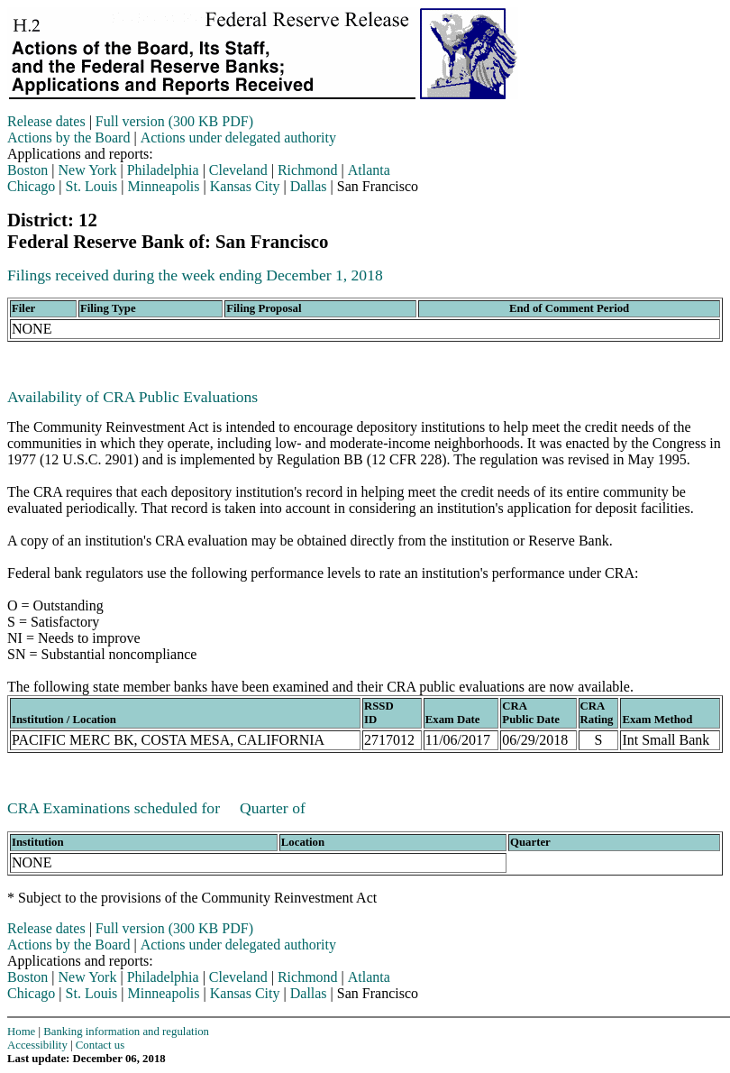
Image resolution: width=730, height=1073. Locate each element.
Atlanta (369, 170)
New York (88, 170)
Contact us (100, 1045)
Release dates (46, 121)
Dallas (308, 186)
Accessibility (37, 1045)
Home (21, 1031)
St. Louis (92, 186)
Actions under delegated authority (238, 137)
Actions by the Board (68, 137)
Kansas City (245, 186)
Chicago (31, 186)
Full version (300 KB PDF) (174, 121)
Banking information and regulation (126, 1031)
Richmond (308, 170)
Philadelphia (163, 170)
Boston (27, 170)
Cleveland (238, 170)
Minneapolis (164, 186)
